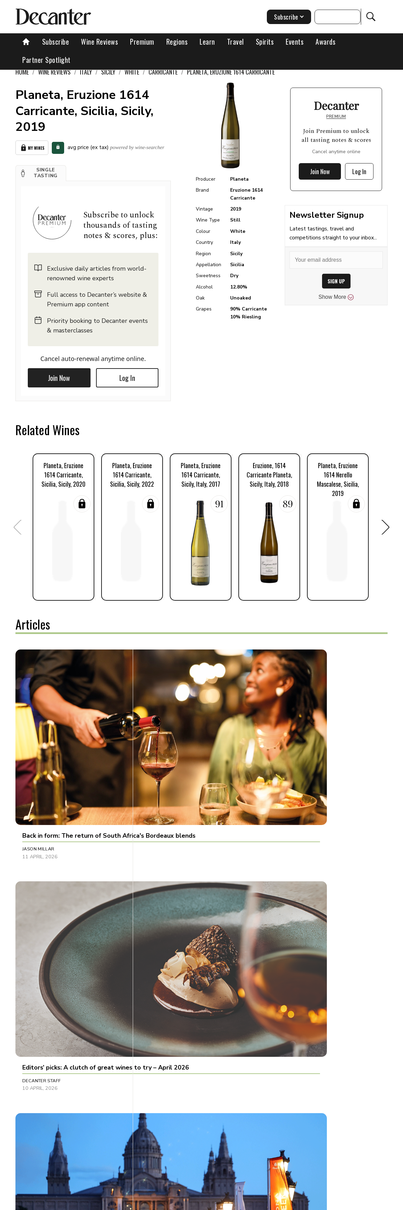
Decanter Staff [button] (164, 742)
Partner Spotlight (46, 60)
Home (22, 71)
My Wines (32, 146)
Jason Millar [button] (38, 742)
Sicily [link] (108, 71)
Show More (336, 297)
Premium (142, 41)
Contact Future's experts (148, 1202)
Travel (235, 41)
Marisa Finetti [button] (285, 1021)
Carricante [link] (163, 71)
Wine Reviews (99, 41)
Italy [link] (86, 71)
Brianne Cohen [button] (40, 1021)
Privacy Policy (241, 1202)
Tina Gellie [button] (158, 1021)
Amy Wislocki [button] (284, 877)
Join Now (59, 376)
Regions (177, 41)
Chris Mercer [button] (39, 877)
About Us (101, 1202)
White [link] (132, 71)
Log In (127, 376)
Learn (207, 41)
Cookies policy (200, 1202)
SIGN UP (336, 281)
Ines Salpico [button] (283, 742)
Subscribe (55, 41)
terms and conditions (289, 1202)
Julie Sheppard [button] (163, 877)
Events (295, 41)
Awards (325, 41)
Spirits (265, 41)
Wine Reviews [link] (54, 71)
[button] (41, 170)
